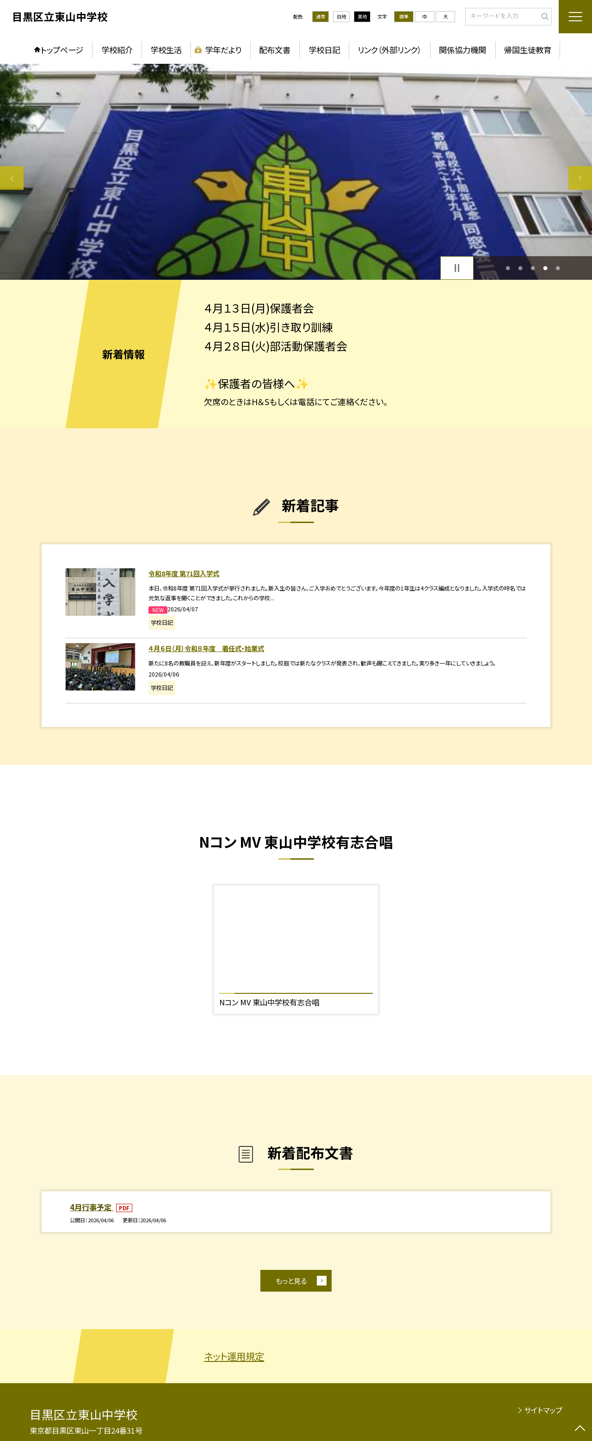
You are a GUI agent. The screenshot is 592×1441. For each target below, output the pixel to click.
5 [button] (558, 268)
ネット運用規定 (234, 1356)
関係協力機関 (462, 49)
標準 (403, 16)
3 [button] (533, 268)
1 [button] (508, 268)
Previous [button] (12, 178)
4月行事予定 (91, 1207)
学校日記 (324, 49)
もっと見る (291, 1280)
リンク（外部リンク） (389, 49)
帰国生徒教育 (527, 49)
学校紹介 (117, 49)
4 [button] (545, 268)
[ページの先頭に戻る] (580, 1429)
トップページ (62, 49)
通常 (320, 16)
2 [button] (520, 268)
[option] (296, 172)
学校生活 (166, 49)
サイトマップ (543, 1410)
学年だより (223, 49)
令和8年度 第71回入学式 (183, 573)
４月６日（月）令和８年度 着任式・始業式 (206, 648)
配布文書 (274, 49)
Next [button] (580, 178)
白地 (341, 16)
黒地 (362, 16)
